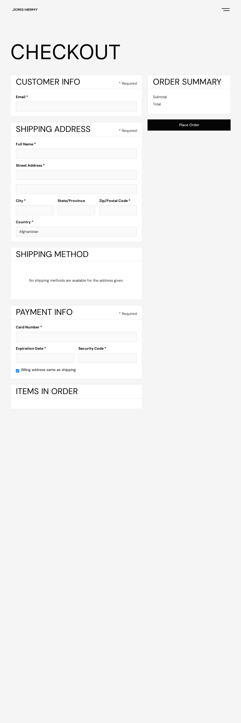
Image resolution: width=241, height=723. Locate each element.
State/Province (71, 200)
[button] (226, 9)
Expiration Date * (31, 348)
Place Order (189, 125)
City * (21, 200)
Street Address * (30, 165)
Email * (22, 96)
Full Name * (26, 144)
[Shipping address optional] (76, 189)
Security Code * (92, 348)
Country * (24, 222)
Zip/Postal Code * (114, 200)
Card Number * (29, 327)
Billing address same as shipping (48, 369)
